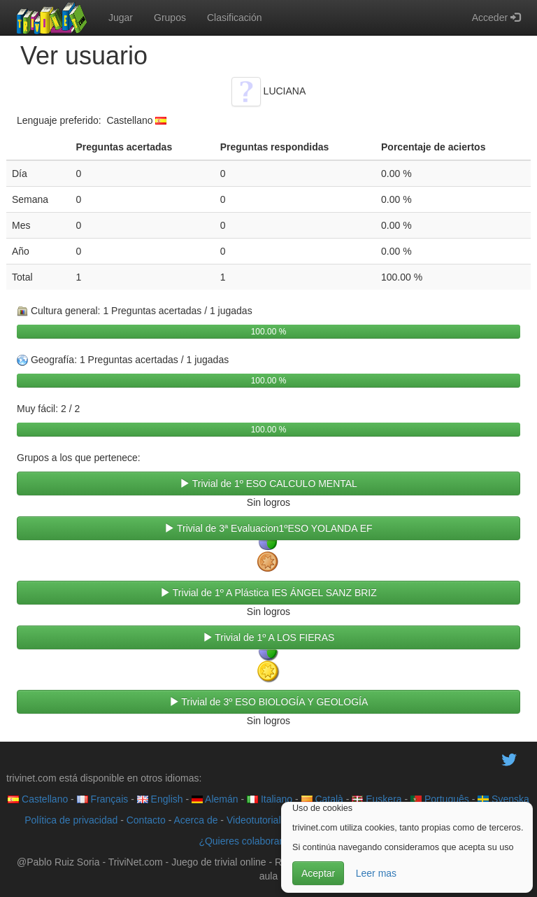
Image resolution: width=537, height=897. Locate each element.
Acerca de (195, 820)
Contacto (146, 820)
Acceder (496, 17)
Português (439, 799)
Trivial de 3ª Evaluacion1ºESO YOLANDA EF (268, 528)
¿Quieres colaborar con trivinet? (268, 841)
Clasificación (234, 17)
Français (103, 799)
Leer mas (376, 873)
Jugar (120, 17)
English (160, 799)
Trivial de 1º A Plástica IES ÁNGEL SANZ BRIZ (268, 592)
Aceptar (318, 873)
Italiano (269, 799)
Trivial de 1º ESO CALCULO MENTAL (268, 483)
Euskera (376, 799)
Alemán (215, 799)
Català (322, 799)
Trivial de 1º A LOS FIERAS (269, 637)
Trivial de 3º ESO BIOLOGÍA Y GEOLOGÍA (268, 701)
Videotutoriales (259, 820)
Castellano (38, 799)
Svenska (503, 799)
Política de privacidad (70, 820)
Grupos (170, 17)
